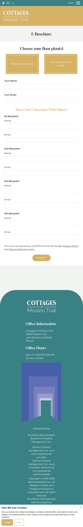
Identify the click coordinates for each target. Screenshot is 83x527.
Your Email (10, 95)
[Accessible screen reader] (3, 3)
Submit (41, 257)
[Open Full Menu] (73, 3)
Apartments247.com (39, 482)
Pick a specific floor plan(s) (60, 63)
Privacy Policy (71, 246)
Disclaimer (33, 499)
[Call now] (12, 3)
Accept (7, 522)
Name (7, 120)
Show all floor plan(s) (22, 63)
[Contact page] (8, 3)
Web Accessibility (41, 502)
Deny (19, 522)
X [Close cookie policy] (80, 507)
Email (7, 134)
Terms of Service (18, 249)
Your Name (10, 81)
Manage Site (48, 499)
